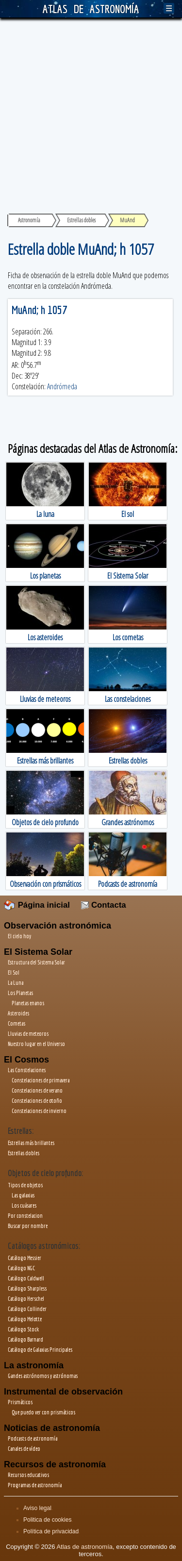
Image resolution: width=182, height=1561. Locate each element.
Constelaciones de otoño (37, 1100)
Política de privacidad (51, 1531)
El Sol (13, 972)
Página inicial (37, 905)
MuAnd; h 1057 (39, 309)
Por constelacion (25, 1215)
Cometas (16, 1023)
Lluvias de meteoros (28, 1033)
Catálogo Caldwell (26, 1278)
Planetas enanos (28, 1003)
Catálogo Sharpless (27, 1288)
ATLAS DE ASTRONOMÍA (91, 9)
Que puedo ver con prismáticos (43, 1412)
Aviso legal (37, 1508)
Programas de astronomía (35, 1485)
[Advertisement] (91, 114)
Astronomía (29, 220)
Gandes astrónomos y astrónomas (43, 1376)
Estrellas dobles (23, 1153)
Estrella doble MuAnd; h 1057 (81, 248)
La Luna (15, 983)
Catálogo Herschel (26, 1298)
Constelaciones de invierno (39, 1111)
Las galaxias (23, 1195)
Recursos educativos (28, 1475)
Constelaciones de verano (37, 1090)
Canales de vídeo (24, 1448)
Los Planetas (20, 993)
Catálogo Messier (24, 1258)
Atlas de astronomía (84, 1546)
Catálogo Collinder (27, 1309)
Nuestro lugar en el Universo (36, 1044)
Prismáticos (20, 1402)
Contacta (103, 905)
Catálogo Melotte (25, 1319)
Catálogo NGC (21, 1268)
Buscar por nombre (28, 1226)
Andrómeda (62, 386)
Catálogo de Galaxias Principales (40, 1349)
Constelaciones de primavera (40, 1080)
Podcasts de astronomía (32, 1438)
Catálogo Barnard (25, 1339)
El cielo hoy (19, 936)
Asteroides (18, 1013)
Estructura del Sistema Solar (36, 962)
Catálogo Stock (23, 1329)
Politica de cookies (47, 1519)
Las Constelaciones (27, 1070)
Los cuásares (24, 1205)
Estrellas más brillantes (31, 1143)
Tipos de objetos (25, 1185)
